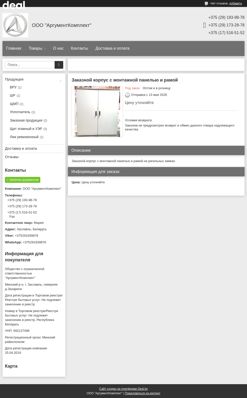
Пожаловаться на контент (142, 393)
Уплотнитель (20, 112)
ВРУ (13, 87)
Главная (13, 48)
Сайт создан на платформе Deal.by (123, 389)
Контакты (79, 48)
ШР (12, 95)
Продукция (14, 79)
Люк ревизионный (24, 137)
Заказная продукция (26, 120)
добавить (235, 3)
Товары (36, 48)
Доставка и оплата (112, 48)
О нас (58, 48)
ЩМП (14, 104)
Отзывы (12, 157)
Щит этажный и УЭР (26, 129)
